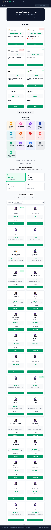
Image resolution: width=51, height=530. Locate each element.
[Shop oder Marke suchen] (42, 5)
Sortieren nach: (10, 202)
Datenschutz (46, 527)
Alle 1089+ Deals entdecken (25, 112)
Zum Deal (15, 44)
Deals (14, 1)
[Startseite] (7, 2)
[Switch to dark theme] (47, 2)
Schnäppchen (19, 1)
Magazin (24, 1)
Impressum (41, 527)
